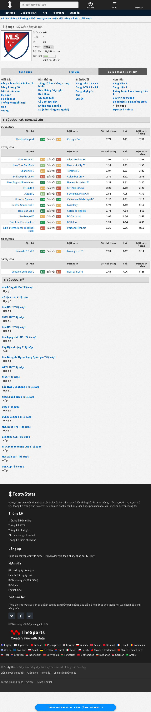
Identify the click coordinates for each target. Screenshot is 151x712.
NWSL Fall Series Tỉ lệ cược (18, 406)
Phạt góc (9, 12)
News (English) (48, 701)
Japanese (22, 659)
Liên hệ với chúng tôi (13, 692)
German (64, 664)
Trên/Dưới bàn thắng (20, 535)
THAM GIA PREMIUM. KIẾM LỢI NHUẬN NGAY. (75, 707)
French (127, 659)
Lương (5, 112)
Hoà (3, 108)
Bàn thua (43, 92)
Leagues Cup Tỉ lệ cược (16, 447)
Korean (70, 659)
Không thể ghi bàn (49, 104)
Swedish (37, 664)
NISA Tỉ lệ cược (11, 385)
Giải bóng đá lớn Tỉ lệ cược (18, 293)
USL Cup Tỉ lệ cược (13, 477)
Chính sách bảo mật (68, 692)
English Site (15, 604)
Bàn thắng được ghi (50, 88)
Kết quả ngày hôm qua (21, 585)
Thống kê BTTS (17, 540)
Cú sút (79, 100)
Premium (57, 12)
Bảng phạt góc (84, 92)
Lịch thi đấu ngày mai (21, 590)
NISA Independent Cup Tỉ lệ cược (22, 457)
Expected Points (122, 111)
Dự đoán (74, 12)
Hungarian (98, 669)
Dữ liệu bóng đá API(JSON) (24, 595)
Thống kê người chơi (13, 104)
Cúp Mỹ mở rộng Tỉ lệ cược (18, 355)
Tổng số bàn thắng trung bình (55, 85)
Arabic (20, 674)
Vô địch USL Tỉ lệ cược (15, 304)
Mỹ (45, 32)
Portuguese (54, 659)
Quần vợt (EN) (28, 12)
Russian (84, 659)
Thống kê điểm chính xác (23, 555)
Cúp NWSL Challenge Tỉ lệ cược (21, 396)
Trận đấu (74, 73)
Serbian (7, 674)
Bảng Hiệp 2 (120, 88)
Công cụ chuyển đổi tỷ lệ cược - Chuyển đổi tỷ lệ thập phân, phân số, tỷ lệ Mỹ (53, 570)
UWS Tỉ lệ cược (11, 416)
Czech (103, 664)
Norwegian (81, 669)
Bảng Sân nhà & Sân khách (17, 85)
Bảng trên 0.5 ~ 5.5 (87, 85)
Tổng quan (25, 73)
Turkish (38, 659)
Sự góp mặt (8, 100)
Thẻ (78, 96)
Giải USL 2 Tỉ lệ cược (14, 314)
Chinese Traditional (123, 664)
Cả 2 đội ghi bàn (48, 100)
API (44, 12)
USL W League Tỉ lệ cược (17, 426)
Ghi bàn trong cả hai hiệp (23, 550)
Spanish (113, 659)
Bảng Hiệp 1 (120, 85)
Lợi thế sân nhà (10, 92)
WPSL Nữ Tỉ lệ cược (14, 375)
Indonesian (62, 669)
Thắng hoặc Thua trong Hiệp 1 (130, 94)
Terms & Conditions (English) (18, 701)
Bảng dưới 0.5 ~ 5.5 (87, 88)
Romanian (8, 664)
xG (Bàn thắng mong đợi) (53, 108)
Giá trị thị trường (123, 99)
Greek (23, 664)
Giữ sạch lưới (46, 96)
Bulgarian (135, 669)
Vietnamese (117, 669)
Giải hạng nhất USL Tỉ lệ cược (19, 344)
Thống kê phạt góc (19, 545)
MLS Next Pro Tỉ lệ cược (16, 436)
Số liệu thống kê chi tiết (123, 73)
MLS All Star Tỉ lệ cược (15, 467)
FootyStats (10, 686)
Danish (99, 659)
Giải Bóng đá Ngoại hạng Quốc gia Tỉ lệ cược (29, 365)
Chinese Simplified (13, 669)
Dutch (78, 664)
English (7, 659)
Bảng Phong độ (10, 88)
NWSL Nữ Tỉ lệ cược (14, 324)
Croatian (45, 669)
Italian (90, 664)
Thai (32, 669)
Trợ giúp (48, 692)
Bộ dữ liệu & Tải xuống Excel (130, 103)
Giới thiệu (34, 692)
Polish (51, 664)
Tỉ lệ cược (120, 107)
